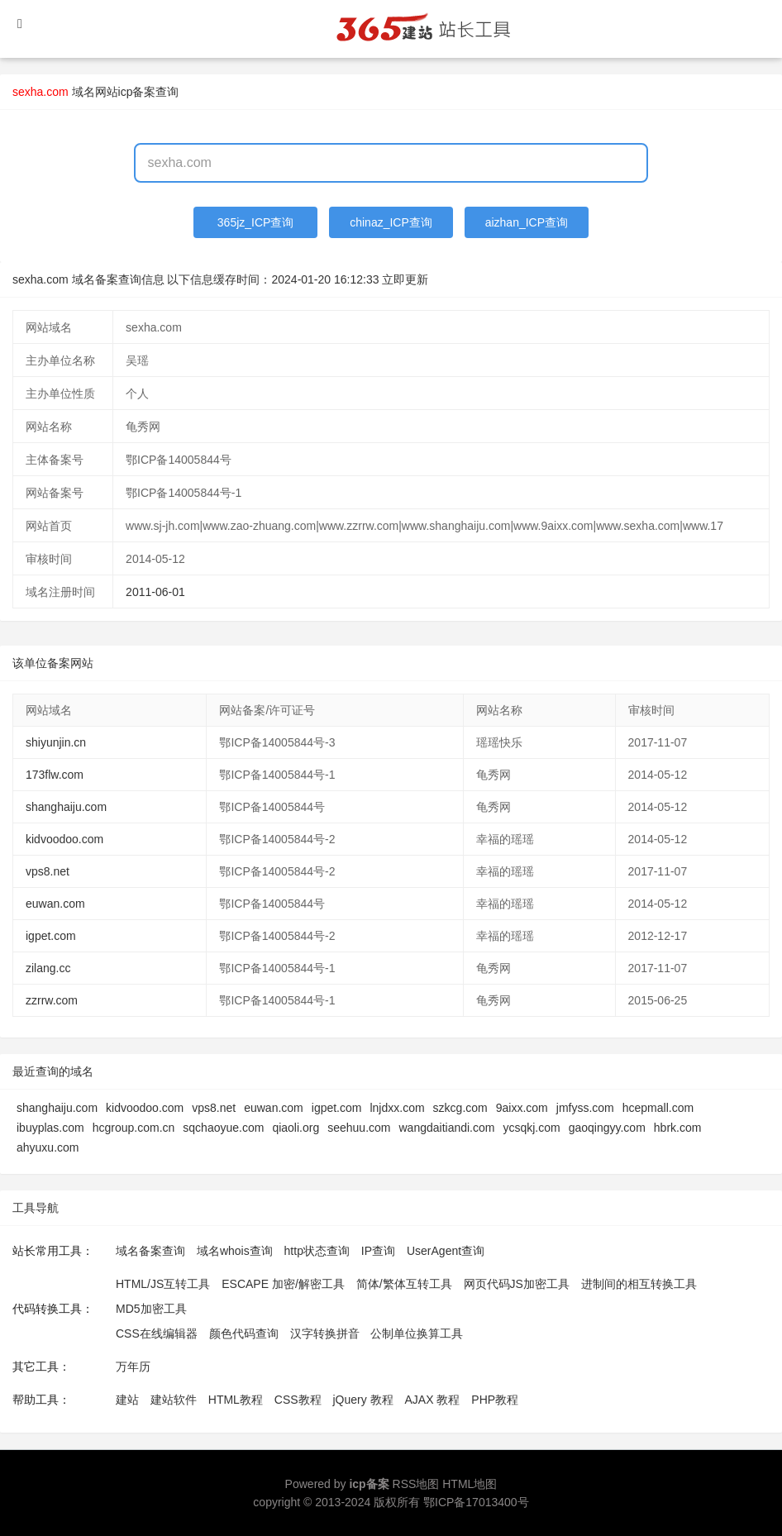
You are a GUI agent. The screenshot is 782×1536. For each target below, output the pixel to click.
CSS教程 (298, 1399)
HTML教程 (235, 1399)
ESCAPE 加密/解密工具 (283, 1283)
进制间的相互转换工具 (639, 1283)
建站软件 (173, 1399)
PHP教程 (494, 1399)
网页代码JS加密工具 (517, 1283)
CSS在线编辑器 (157, 1333)
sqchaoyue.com (223, 1127)
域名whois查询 (235, 1250)
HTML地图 (469, 1484)
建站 (127, 1399)
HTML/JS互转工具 (163, 1283)
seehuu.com (358, 1127)
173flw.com (54, 774)
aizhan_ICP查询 (526, 222)
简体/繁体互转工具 (404, 1283)
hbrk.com (678, 1127)
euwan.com (55, 903)
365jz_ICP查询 (255, 222)
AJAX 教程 (432, 1399)
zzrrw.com (52, 1000)
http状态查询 (317, 1250)
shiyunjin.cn (56, 742)
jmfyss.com (585, 1107)
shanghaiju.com (66, 806)
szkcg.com (460, 1107)
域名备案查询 (150, 1250)
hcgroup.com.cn (134, 1127)
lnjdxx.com (397, 1107)
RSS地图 (416, 1484)
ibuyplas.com (50, 1127)
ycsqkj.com (531, 1127)
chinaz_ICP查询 (391, 222)
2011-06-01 (155, 592)
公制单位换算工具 (416, 1333)
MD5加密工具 (151, 1308)
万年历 (133, 1366)
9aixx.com (522, 1107)
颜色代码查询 (244, 1333)
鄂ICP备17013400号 (476, 1502)
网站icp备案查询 (137, 91)
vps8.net (47, 871)
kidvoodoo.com (64, 839)
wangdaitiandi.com (446, 1127)
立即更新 (405, 279)
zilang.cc (48, 968)
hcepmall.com (658, 1107)
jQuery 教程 (362, 1399)
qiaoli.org (295, 1127)
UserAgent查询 (445, 1250)
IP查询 (378, 1250)
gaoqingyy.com (607, 1127)
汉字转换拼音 (325, 1333)
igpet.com (51, 935)
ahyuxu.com (48, 1147)
